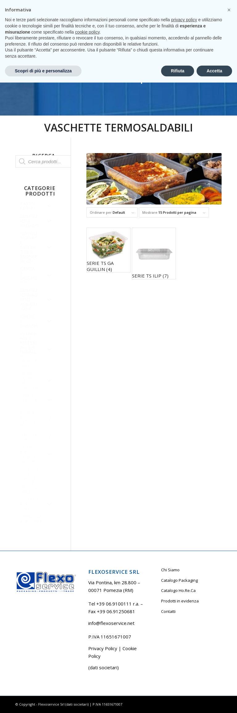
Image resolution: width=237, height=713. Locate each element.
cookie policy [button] (87, 662)
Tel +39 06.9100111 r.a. (34, 4)
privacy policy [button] (184, 650)
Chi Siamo (170, 570)
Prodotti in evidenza (180, 601)
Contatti (168, 611)
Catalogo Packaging (179, 580)
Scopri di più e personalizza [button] (43, 701)
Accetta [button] (214, 701)
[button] (229, 640)
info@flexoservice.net (111, 623)
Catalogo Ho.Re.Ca (178, 590)
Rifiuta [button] (178, 701)
